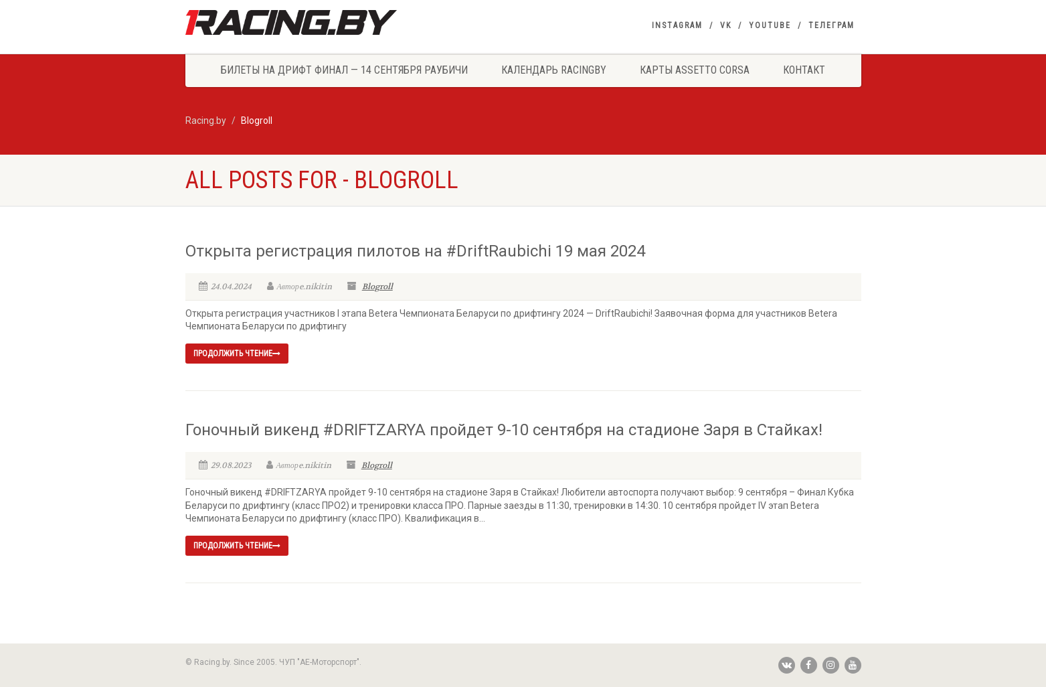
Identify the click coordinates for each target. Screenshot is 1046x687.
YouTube (770, 25)
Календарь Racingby (553, 70)
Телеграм (831, 25)
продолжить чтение (236, 353)
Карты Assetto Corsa (695, 70)
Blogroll (377, 286)
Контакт (804, 70)
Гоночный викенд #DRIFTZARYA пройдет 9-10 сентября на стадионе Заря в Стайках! (503, 430)
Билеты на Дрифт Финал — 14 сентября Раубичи (344, 70)
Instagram (677, 25)
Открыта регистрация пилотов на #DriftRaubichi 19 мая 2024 (415, 251)
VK (725, 25)
